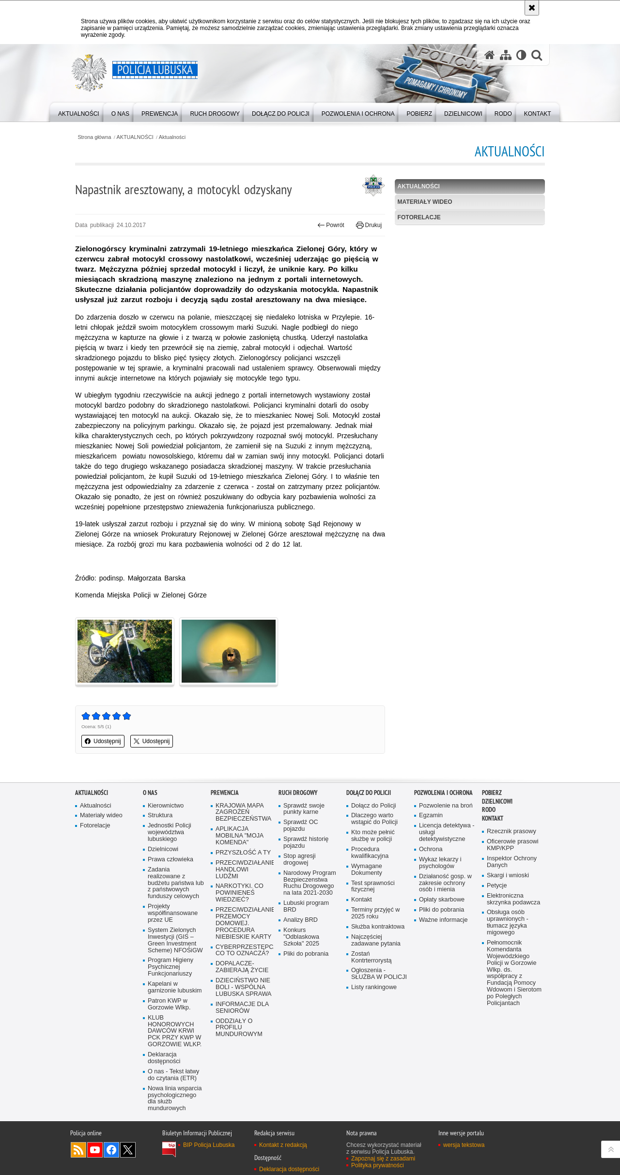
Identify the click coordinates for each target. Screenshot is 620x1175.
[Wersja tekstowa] (521, 55)
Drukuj (369, 225)
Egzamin (431, 815)
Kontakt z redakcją (283, 1145)
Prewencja (225, 793)
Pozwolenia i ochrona (443, 793)
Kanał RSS (78, 1150)
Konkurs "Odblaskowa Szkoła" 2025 (301, 937)
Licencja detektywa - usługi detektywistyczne (446, 832)
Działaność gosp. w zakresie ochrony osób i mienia (445, 883)
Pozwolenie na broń (446, 806)
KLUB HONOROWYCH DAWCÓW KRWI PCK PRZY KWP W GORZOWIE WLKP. (175, 1031)
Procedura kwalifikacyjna (369, 852)
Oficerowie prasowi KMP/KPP (513, 845)
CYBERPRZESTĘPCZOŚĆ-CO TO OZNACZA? (244, 950)
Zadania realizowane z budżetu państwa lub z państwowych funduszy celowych (176, 883)
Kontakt (361, 900)
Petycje (497, 886)
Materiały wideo (425, 201)
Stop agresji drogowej (299, 859)
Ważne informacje (443, 920)
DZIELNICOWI (497, 801)
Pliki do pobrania (305, 954)
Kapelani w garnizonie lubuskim (175, 987)
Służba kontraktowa (377, 927)
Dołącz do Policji (368, 793)
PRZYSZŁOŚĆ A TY (243, 853)
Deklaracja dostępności (164, 1058)
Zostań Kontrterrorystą (371, 957)
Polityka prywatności (377, 1165)
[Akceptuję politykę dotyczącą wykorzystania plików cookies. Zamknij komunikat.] (532, 7)
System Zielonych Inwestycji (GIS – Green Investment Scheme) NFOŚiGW (175, 940)
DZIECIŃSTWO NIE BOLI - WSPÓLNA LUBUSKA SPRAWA (244, 987)
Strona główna (94, 137)
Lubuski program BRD (306, 906)
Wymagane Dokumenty (366, 869)
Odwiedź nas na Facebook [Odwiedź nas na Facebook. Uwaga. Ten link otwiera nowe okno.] (111, 1150)
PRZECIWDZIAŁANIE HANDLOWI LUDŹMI (244, 870)
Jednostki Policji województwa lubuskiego (169, 832)
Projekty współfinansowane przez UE (173, 913)
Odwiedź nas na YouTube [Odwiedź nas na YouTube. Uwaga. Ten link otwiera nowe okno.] (95, 1150)
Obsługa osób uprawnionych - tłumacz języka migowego (507, 922)
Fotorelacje (419, 217)
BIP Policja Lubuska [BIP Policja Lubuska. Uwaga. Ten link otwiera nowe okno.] (209, 1145)
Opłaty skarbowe (442, 900)
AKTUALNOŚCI (135, 137)
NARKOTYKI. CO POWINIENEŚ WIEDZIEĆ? (240, 893)
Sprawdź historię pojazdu (305, 842)
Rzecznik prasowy (511, 831)
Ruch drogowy (298, 793)
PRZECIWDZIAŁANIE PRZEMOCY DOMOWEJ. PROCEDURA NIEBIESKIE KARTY (244, 923)
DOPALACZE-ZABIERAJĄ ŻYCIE (242, 967)
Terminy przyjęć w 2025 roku (375, 913)
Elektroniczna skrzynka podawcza (513, 899)
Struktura (160, 815)
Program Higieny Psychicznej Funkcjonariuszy (170, 967)
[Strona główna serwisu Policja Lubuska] (489, 55)
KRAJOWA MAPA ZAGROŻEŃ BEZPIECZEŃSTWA (243, 813)
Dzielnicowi (163, 849)
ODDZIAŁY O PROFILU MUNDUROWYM (239, 1028)
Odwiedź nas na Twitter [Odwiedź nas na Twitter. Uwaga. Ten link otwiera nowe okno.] (128, 1150)
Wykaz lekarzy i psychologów (440, 863)
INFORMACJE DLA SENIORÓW (242, 1007)
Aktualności (172, 137)
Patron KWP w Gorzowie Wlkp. (169, 1004)
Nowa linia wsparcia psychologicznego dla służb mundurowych (175, 1098)
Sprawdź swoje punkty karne (304, 809)
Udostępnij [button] (103, 741)
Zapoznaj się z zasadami (383, 1158)
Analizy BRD (300, 920)
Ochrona (430, 849)
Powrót (330, 225)
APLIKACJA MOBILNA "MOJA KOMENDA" (240, 836)
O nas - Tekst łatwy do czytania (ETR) (173, 1075)
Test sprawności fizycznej (373, 886)
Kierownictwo (166, 806)
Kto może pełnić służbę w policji (373, 835)
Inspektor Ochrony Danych (512, 862)
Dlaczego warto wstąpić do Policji (374, 818)
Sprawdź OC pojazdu (300, 825)
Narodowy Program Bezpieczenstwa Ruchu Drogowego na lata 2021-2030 (309, 883)
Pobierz (492, 793)
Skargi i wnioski (508, 875)
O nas (150, 793)
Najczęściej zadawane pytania (376, 940)
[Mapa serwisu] (506, 55)
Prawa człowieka (170, 859)
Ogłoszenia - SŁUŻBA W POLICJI (379, 973)
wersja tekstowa (463, 1145)
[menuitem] (78, 111)
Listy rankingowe (374, 987)
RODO (489, 810)
